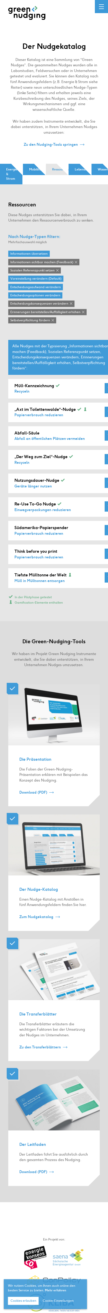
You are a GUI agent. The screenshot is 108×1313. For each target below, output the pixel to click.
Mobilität (35, 169)
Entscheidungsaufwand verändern (35, 293)
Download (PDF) (33, 798)
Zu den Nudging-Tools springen (51, 144)
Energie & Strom (11, 174)
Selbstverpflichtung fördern (30, 327)
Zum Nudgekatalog (36, 923)
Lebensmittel (83, 169)
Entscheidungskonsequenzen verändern (39, 310)
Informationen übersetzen (29, 260)
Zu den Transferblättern (40, 1053)
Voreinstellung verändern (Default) (35, 285)
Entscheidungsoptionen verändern (35, 302)
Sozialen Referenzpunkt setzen (32, 277)
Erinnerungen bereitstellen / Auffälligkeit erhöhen (45, 318)
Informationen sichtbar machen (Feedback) (41, 268)
